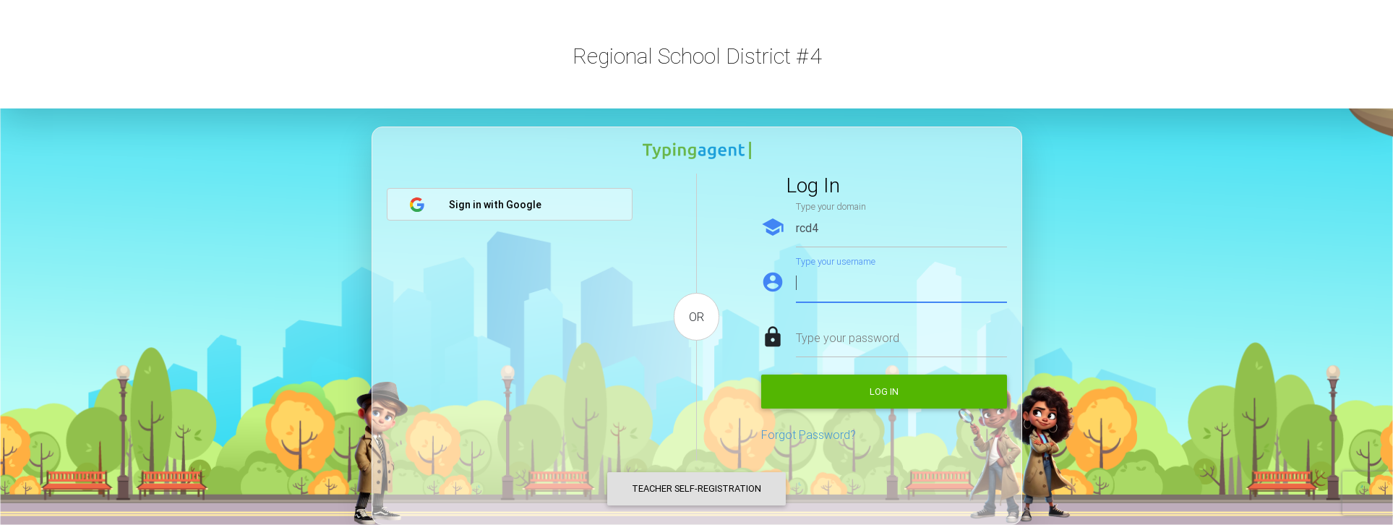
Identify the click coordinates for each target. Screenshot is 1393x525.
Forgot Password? (808, 434)
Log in (884, 391)
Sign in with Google (475, 205)
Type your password (847, 337)
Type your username (835, 261)
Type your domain (831, 206)
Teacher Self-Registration (696, 488)
